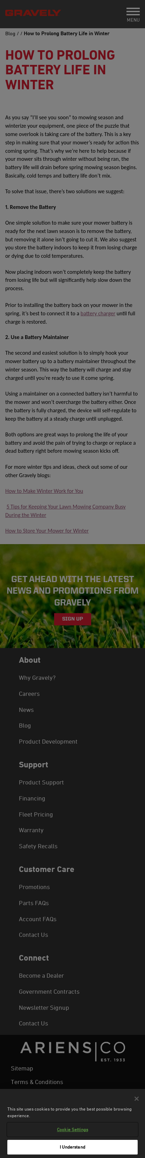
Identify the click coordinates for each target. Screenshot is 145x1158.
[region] (72, 1123)
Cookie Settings (72, 1129)
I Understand (72, 1147)
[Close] (136, 1098)
